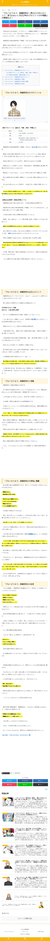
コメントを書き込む (25, 919)
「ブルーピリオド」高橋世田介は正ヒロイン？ (16, 77)
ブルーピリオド (5, 773)
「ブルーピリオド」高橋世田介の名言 (13, 83)
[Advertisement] (25, 272)
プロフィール (25, 932)
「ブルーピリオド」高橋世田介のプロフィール (16, 70)
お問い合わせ (41, 932)
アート (12, 773)
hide (22, 67)
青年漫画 (17, 773)
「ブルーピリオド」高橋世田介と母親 (13, 79)
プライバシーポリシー (9, 932)
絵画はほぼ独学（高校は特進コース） (18, 75)
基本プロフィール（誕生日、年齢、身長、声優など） (22, 72)
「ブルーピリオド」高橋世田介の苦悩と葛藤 (15, 81)
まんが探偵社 (25, 2)
